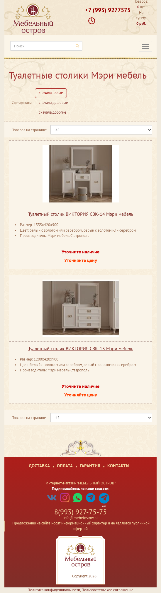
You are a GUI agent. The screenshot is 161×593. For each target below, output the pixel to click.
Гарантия (90, 466)
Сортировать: (22, 102)
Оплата (65, 466)
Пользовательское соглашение (107, 589)
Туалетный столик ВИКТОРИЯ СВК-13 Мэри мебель (80, 348)
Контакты (118, 466)
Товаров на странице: (29, 129)
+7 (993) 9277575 (108, 10)
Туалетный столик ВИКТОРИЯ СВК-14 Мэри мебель (80, 214)
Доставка (39, 466)
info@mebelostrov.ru (80, 517)
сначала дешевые (53, 102)
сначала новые (51, 92)
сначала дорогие (52, 112)
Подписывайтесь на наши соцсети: (80, 488)
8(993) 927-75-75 (80, 511)
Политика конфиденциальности (54, 589)
